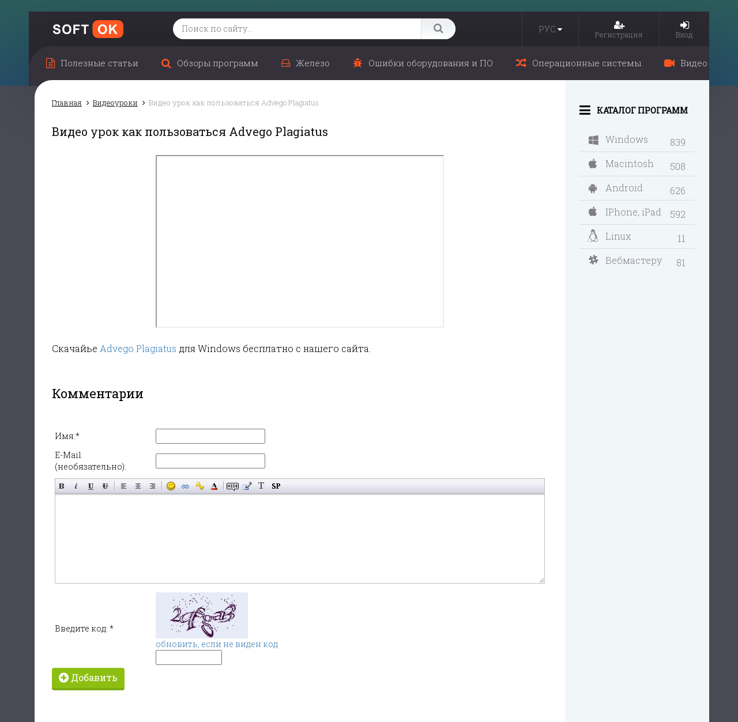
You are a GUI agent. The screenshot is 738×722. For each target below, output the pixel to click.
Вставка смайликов (171, 486)
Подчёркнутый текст (90, 486)
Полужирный (62, 486)
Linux (609, 236)
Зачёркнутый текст (105, 486)
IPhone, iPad (625, 212)
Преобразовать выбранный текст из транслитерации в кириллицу (261, 486)
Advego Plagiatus (138, 348)
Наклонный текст (76, 486)
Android (616, 188)
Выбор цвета (214, 486)
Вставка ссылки (185, 486)
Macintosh (621, 163)
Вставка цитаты (247, 486)
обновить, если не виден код (217, 643)
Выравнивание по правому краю (152, 486)
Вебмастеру (625, 260)
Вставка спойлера (276, 486)
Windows (618, 139)
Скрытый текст (232, 486)
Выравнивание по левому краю (123, 486)
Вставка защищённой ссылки (199, 486)
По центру (138, 486)
